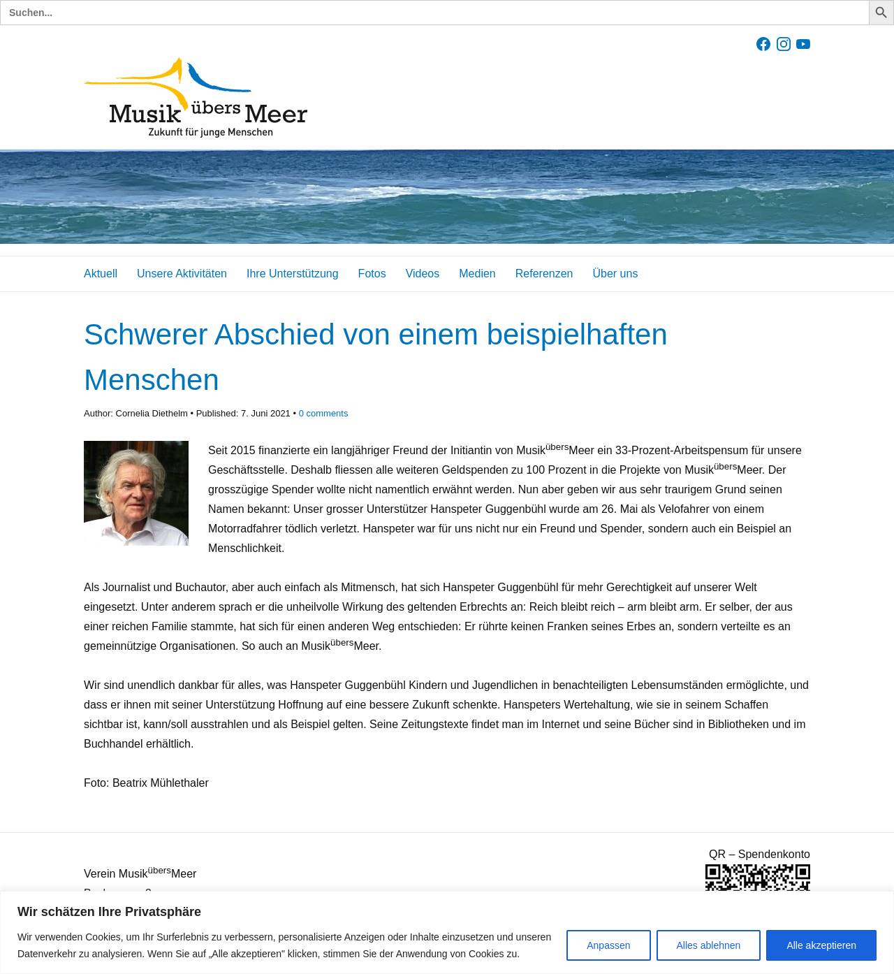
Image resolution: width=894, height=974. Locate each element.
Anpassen (608, 945)
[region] (447, 932)
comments (324, 413)
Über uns (615, 273)
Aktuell (100, 273)
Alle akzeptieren (821, 945)
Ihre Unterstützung (293, 273)
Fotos (372, 273)
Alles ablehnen (709, 945)
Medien (477, 273)
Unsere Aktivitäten (182, 273)
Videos (423, 273)
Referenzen (544, 273)
